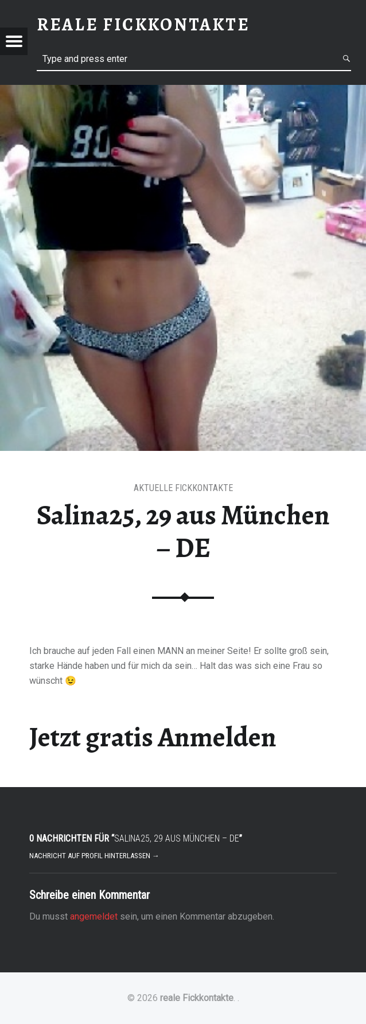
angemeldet (94, 916)
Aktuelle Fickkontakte (183, 487)
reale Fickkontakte (196, 997)
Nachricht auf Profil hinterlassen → (94, 855)
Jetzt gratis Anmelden (153, 737)
